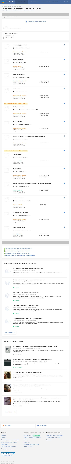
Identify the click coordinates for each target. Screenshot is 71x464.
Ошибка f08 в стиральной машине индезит (26, 292)
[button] (61, 2)
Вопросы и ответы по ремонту (54, 435)
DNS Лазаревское (19, 74)
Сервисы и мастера (21, 1)
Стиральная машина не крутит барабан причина (27, 318)
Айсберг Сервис (18, 198)
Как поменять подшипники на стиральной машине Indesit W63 (32, 385)
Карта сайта (4, 444)
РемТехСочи (17, 89)
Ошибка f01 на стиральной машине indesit (25, 305)
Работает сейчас (9, 37)
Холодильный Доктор (20, 212)
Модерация (27, 442)
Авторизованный (9, 35)
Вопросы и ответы (34, 1)
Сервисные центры (7, 6)
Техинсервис (17, 154)
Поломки (48, 439)
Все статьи (10, 412)
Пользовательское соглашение (10, 439)
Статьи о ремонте (46, 1)
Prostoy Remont (18, 59)
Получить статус (28, 435)
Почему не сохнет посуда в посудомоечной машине (28, 279)
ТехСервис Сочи (18, 107)
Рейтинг (26, 439)
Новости (55, 1)
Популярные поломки (7, 448)
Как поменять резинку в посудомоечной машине (28, 268)
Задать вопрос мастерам (53, 437)
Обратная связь (28, 446)
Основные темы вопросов (8, 446)
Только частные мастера (11, 33)
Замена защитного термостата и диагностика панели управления (33, 359)
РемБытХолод (17, 121)
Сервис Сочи (17, 168)
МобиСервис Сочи (19, 227)
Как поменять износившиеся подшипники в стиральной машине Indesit (35, 346)
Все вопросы (10, 333)
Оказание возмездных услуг (9, 442)
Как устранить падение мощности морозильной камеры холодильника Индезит (37, 397)
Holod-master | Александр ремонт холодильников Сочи (32, 183)
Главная (3, 435)
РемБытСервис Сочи (20, 45)
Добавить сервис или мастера (32, 437)
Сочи (16, 6)
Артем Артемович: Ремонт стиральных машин (29, 136)
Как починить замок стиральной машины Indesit (27, 372)
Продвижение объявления (31, 444)
